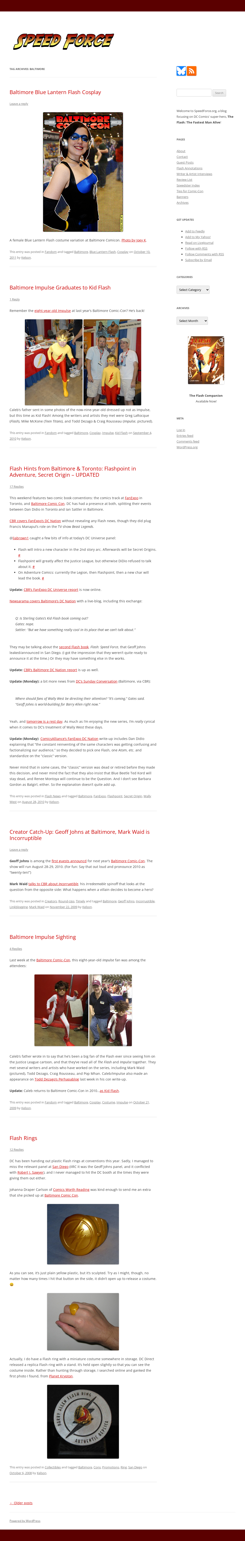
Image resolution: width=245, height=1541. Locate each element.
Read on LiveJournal (199, 243)
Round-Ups (66, 901)
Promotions (110, 1467)
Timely (80, 901)
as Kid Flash (109, 1090)
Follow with (196, 248)
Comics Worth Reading (71, 1189)
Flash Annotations (189, 168)
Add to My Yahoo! (198, 237)
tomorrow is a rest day (44, 721)
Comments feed (188, 441)
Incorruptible (145, 901)
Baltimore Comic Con (48, 503)
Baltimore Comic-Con (128, 861)
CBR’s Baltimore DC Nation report (50, 670)
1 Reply (15, 299)
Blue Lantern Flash (102, 252)
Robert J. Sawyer (30, 1172)
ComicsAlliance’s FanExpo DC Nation (69, 738)
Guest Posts (185, 162)
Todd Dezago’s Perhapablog (57, 1079)
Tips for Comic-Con (190, 191)
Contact (182, 157)
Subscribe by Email (198, 260)
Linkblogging (19, 907)
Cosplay (122, 252)
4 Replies (16, 949)
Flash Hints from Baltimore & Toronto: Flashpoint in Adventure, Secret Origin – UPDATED (73, 471)
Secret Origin (133, 796)
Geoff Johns (126, 901)
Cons (97, 1467)
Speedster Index (188, 185)
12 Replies (17, 1149)
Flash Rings (23, 1137)
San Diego (60, 1166)
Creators (51, 901)
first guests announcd (69, 861)
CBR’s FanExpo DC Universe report (51, 589)
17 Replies (17, 486)
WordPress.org (187, 447)
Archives (183, 202)
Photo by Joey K (134, 240)
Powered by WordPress (25, 1521)
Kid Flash (121, 433)
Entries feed (185, 435)
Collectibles (53, 1467)
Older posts (21, 1503)
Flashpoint (114, 796)
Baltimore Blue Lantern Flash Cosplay (55, 92)
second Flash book (74, 647)
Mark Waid (37, 907)
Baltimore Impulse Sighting (43, 936)
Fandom (51, 252)
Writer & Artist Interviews (194, 174)
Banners (182, 197)
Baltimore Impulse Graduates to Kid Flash (60, 287)
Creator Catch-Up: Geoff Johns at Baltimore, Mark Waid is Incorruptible (80, 834)
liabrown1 (21, 538)
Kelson (26, 257)
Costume (108, 1102)
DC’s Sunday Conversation (96, 681)
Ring (124, 1467)
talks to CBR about (53, 884)
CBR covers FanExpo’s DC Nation (35, 521)
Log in (181, 430)
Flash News (53, 796)
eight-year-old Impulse (52, 310)
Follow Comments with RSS (204, 254)
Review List (184, 179)
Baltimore (81, 252)
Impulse (108, 433)
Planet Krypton (61, 1376)
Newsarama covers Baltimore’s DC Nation (43, 601)
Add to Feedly (195, 231)
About (181, 151)
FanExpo (131, 498)
